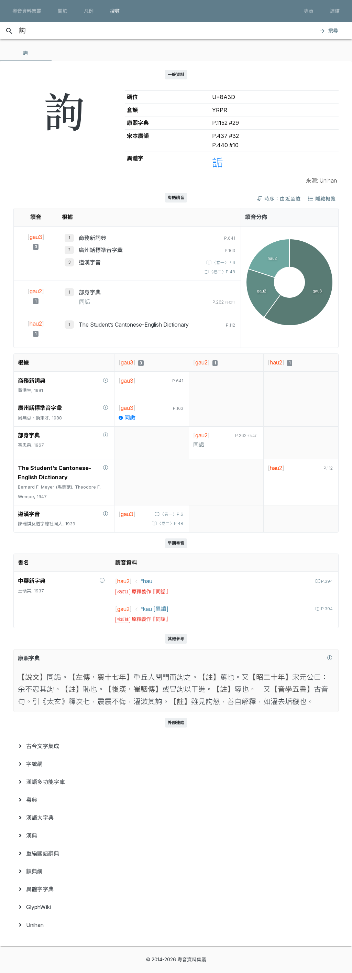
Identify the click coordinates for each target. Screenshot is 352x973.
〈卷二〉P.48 (220, 271)
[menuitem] (176, 746)
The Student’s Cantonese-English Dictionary (134, 324)
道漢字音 (90, 262)
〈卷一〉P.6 (222, 262)
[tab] (26, 53)
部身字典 (90, 292)
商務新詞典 (92, 237)
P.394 (326, 581)
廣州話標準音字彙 (101, 250)
